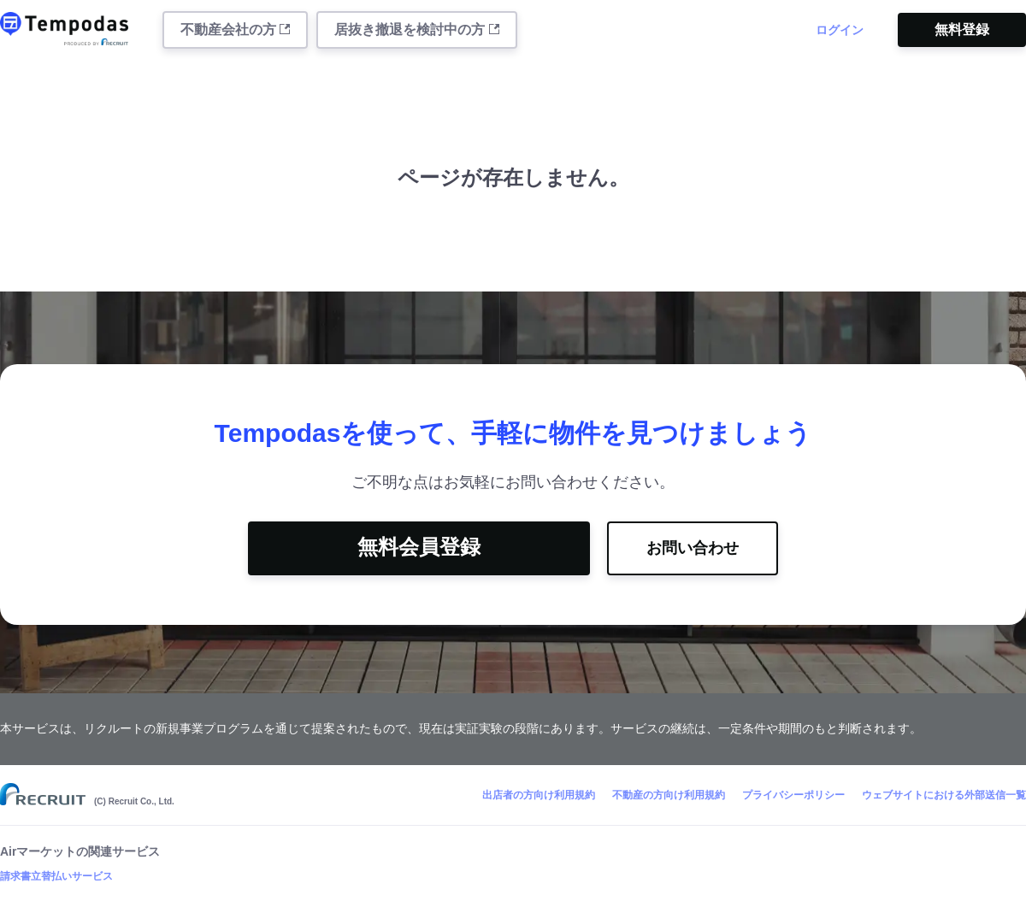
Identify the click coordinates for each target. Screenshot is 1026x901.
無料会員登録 (419, 546)
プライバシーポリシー (793, 795)
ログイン (840, 30)
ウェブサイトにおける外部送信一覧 (944, 795)
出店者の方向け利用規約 (538, 795)
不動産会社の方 (235, 29)
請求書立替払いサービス (56, 876)
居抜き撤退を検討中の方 (416, 29)
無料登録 (962, 29)
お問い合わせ (692, 547)
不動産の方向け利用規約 (668, 795)
